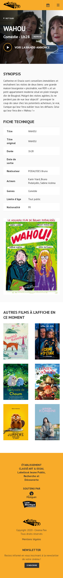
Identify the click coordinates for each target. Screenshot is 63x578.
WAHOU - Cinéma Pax (31, 522)
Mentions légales (31, 539)
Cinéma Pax (17, 5)
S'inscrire (32, 565)
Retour (8, 18)
